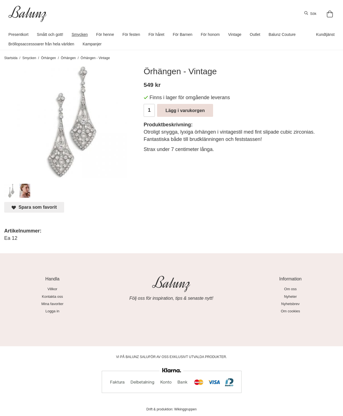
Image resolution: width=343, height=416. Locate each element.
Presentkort (18, 34)
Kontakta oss (52, 296)
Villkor (52, 289)
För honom (210, 34)
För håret (156, 34)
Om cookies (290, 311)
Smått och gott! (50, 34)
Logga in (52, 311)
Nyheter (290, 296)
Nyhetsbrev (290, 304)
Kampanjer (92, 44)
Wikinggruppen (185, 409)
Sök (310, 13)
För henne (105, 34)
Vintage (234, 34)
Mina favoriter (52, 304)
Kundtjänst (325, 34)
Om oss (290, 289)
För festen (131, 34)
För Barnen (182, 34)
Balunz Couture (282, 34)
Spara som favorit (34, 207)
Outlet (255, 34)
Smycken (80, 34)
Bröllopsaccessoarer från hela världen (41, 44)
